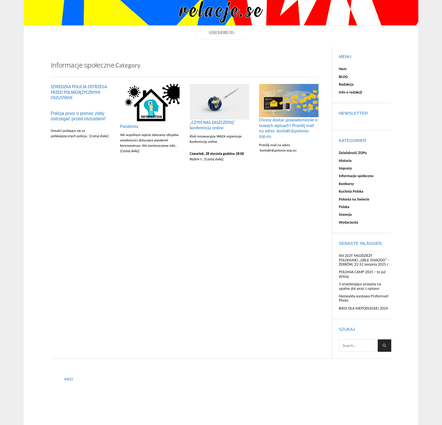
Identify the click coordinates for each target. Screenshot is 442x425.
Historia (345, 160)
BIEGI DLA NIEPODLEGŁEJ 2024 (363, 308)
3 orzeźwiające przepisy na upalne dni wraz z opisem (360, 286)
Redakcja (346, 84)
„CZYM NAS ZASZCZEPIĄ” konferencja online (212, 125)
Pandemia (129, 126)
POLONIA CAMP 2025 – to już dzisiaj (362, 274)
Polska (344, 206)
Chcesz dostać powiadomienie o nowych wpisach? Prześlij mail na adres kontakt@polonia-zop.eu (288, 128)
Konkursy (346, 183)
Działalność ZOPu (353, 152)
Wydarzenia (348, 222)
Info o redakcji (350, 92)
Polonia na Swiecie (354, 199)
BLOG (343, 76)
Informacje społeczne (356, 175)
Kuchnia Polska (351, 191)
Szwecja (345, 214)
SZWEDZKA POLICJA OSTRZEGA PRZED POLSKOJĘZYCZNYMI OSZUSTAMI (79, 92)
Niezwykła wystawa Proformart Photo (363, 298)
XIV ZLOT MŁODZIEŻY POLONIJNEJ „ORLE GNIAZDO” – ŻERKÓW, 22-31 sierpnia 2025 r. (364, 260)
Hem (342, 68)
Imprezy (345, 168)
